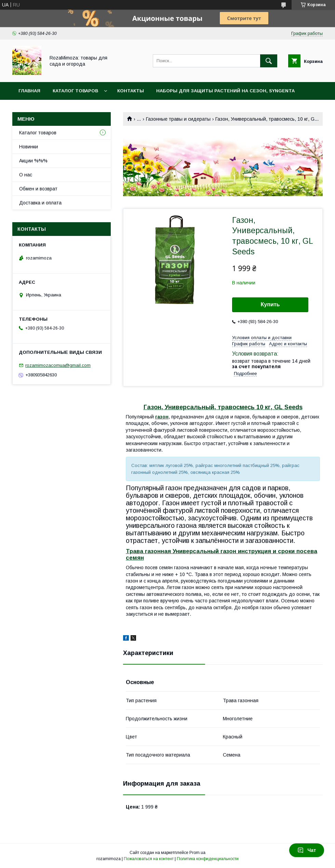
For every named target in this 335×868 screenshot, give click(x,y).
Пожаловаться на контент (149, 858)
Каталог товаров (75, 90)
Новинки (28, 146)
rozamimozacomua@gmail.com (58, 365)
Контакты (130, 90)
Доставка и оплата (40, 202)
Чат (306, 850)
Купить (270, 304)
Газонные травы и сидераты (178, 119)
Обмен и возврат (38, 188)
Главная (29, 90)
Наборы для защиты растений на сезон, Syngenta (225, 90)
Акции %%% (33, 160)
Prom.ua (197, 852)
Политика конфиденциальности (208, 858)
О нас (25, 174)
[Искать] (268, 60)
